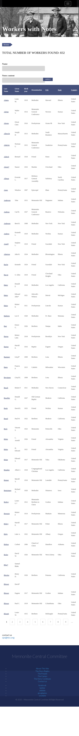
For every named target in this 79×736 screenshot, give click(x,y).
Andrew (6, 234)
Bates (6, 367)
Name (5, 64)
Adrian (6, 112)
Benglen (7, 470)
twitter (42, 688)
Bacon (6, 275)
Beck (5, 429)
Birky (6, 534)
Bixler (6, 555)
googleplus (42, 693)
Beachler (7, 398)
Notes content (8, 75)
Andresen (7, 224)
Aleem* (6, 167)
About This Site (42, 668)
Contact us (42, 681)
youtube (42, 695)
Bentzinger (7, 491)
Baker (6, 285)
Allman (6, 179)
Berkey (6, 502)
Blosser (6, 584)
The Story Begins (42, 671)
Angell (6, 244)
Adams (6, 100)
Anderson (7, 200)
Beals (6, 408)
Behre (6, 439)
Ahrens (6, 123)
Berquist (7, 514)
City (47, 90)
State (60, 90)
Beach (6, 388)
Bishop (6, 544)
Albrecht (7, 134)
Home (6, 45)
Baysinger (7, 378)
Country (74, 90)
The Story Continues (42, 679)
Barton (6, 347)
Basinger (7, 357)
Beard (6, 419)
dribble (42, 690)
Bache (6, 265)
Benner (6, 480)
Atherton (7, 254)
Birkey (6, 524)
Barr (5, 326)
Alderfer (7, 145)
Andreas (7, 212)
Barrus (6, 336)
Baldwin (7, 316)
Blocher (6, 575)
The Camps (42, 676)
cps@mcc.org (8, 637)
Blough (6, 614)
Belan (6, 460)
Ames (6, 190)
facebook (42, 685)
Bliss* (6, 565)
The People (42, 674)
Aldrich (6, 157)
